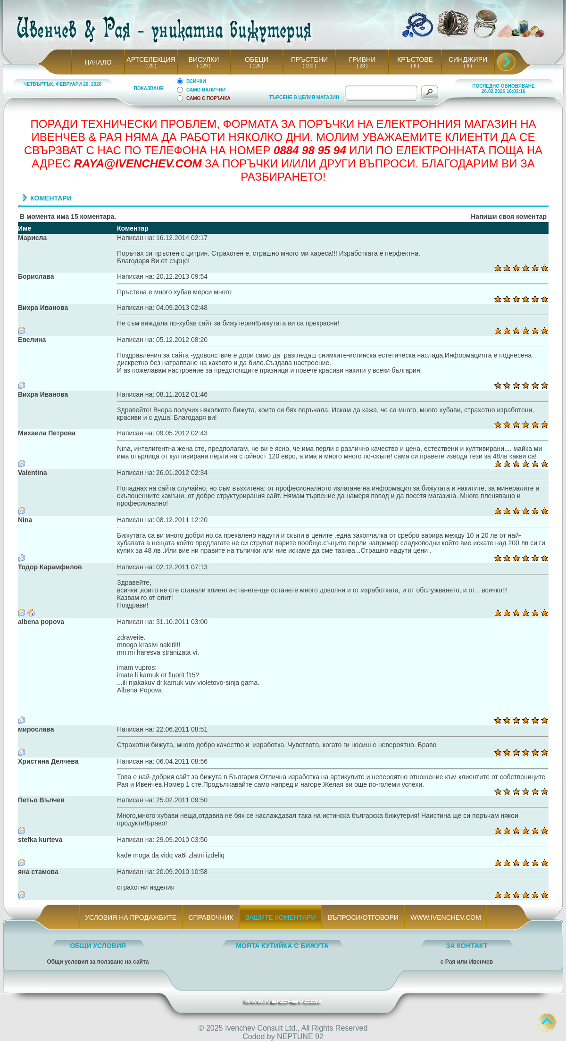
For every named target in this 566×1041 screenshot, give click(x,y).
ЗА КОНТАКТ (467, 945)
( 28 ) (362, 65)
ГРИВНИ (362, 59)
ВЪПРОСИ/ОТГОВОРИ (363, 917)
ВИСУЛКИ (204, 59)
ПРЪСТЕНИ (309, 59)
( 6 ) (415, 65)
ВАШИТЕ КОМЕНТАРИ (280, 917)
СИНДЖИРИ (468, 59)
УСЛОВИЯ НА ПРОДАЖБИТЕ (131, 917)
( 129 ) (204, 65)
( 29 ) (151, 65)
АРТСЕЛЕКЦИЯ (150, 59)
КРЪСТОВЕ (415, 59)
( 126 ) (256, 65)
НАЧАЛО (97, 62)
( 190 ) (309, 65)
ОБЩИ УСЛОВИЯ (98, 945)
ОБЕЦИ (256, 59)
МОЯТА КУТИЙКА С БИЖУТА (282, 945)
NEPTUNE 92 (300, 1037)
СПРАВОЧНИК (211, 917)
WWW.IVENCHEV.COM (446, 917)
